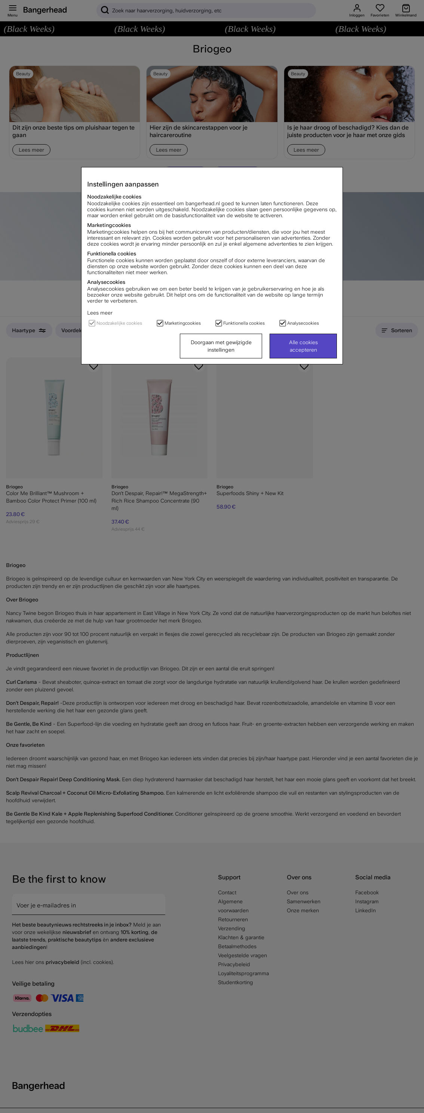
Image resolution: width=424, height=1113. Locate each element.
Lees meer (100, 313)
